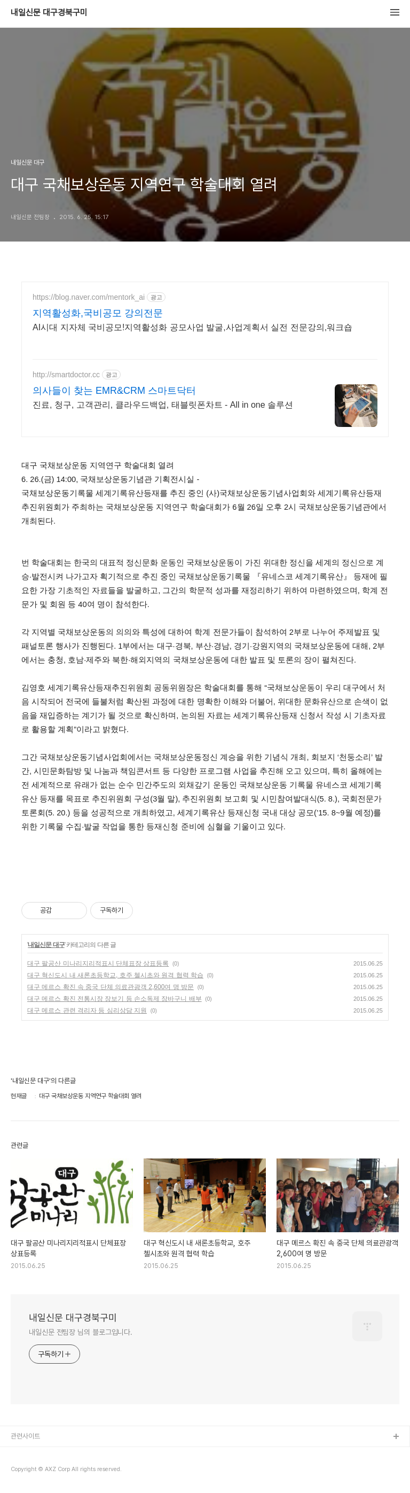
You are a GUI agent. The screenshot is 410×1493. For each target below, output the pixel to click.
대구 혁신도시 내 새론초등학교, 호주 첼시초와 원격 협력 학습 (115, 975)
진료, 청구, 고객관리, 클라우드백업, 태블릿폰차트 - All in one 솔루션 (163, 404)
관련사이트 (25, 1436)
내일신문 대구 (46, 944)
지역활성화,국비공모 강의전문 (98, 313)
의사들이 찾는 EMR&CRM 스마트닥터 (114, 390)
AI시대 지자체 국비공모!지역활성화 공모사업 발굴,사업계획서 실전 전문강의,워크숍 (192, 327)
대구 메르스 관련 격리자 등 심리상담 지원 (87, 1010)
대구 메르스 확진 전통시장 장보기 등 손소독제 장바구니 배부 (114, 998)
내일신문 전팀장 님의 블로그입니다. (80, 1332)
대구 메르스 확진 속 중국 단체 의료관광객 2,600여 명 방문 (110, 987)
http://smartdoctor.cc (66, 374)
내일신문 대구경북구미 (49, 13)
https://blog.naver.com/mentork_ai (89, 297)
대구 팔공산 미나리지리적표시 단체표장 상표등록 (98, 963)
